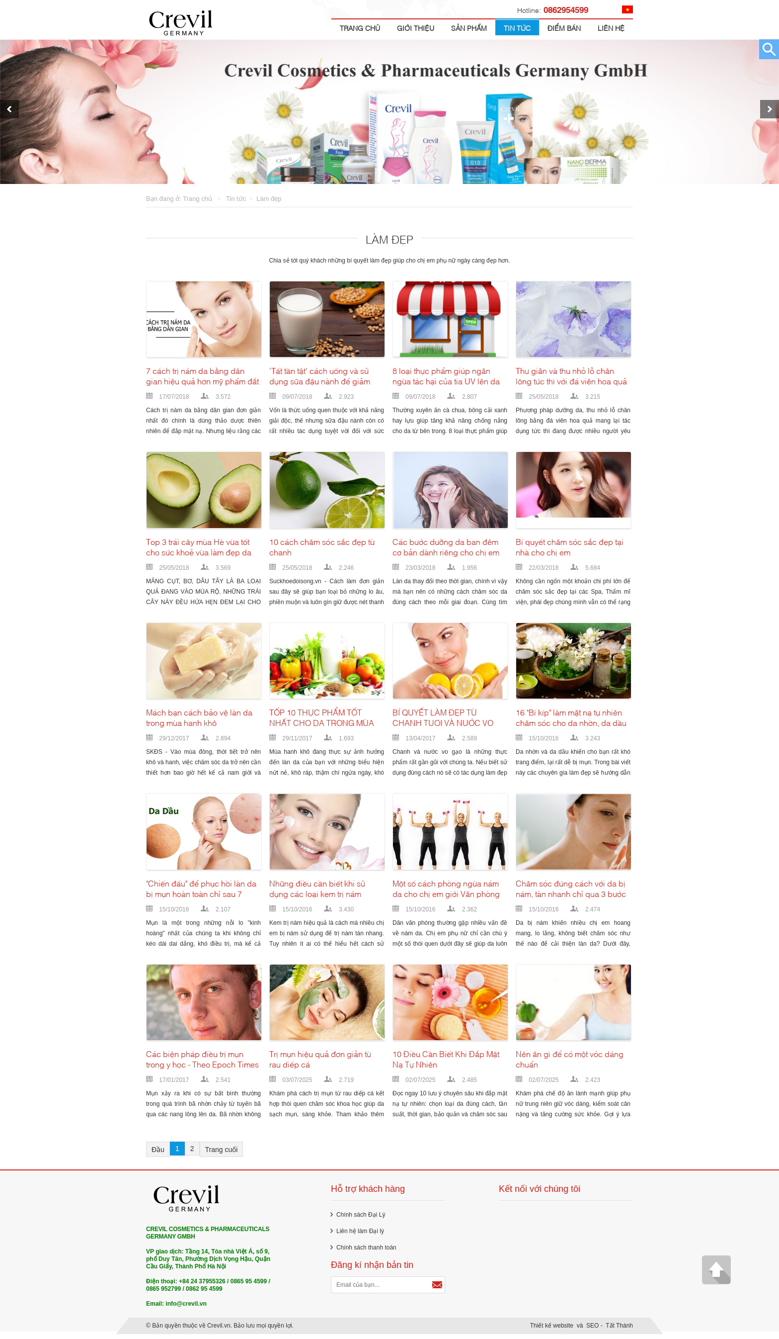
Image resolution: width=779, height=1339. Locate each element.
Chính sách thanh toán (366, 1252)
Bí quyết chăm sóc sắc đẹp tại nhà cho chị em (569, 551)
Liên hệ (611, 27)
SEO (592, 1330)
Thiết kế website (551, 1330)
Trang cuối (221, 1155)
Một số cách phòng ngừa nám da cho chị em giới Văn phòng (446, 893)
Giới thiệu (415, 27)
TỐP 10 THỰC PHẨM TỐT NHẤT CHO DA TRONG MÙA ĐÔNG (321, 722)
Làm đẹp (268, 198)
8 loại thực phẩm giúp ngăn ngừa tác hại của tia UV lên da (446, 380)
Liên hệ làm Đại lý (360, 1236)
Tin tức (517, 27)
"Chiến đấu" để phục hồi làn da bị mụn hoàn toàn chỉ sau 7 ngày (201, 893)
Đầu (158, 1155)
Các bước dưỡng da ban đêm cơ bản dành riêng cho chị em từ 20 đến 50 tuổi (445, 551)
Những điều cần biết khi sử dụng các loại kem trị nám (317, 893)
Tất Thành (619, 1330)
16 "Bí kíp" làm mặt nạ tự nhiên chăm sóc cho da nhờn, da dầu (571, 722)
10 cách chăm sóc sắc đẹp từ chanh (322, 551)
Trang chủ (360, 27)
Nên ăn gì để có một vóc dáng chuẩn (569, 1064)
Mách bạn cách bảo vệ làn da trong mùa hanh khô (199, 722)
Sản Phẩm (469, 27)
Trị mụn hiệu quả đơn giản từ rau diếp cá (320, 1064)
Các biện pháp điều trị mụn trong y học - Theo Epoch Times (202, 1064)
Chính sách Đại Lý (360, 1219)
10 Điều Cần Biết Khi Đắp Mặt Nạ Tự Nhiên (445, 1064)
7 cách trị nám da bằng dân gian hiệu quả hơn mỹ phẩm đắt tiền (202, 380)
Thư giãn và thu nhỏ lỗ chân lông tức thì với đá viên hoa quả (571, 380)
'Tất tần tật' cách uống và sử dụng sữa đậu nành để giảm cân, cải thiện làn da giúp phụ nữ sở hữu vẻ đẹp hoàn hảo (322, 380)
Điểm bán (564, 27)
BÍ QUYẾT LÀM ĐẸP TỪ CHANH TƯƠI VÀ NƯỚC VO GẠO (442, 722)
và (580, 1330)
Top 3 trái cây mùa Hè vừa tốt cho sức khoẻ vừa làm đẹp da (198, 551)
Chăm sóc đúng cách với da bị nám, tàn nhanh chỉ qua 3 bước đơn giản (571, 893)
